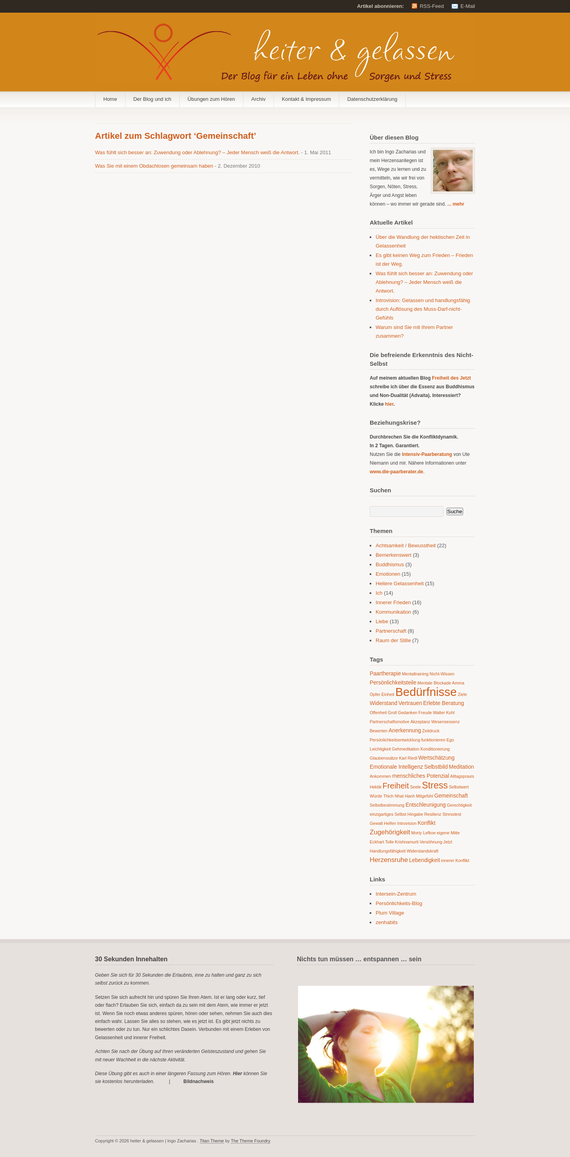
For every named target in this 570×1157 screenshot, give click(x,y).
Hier (237, 1073)
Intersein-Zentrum (396, 894)
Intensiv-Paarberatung (427, 454)
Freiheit (395, 785)
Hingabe (415, 814)
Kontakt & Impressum (306, 99)
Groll (392, 712)
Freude (425, 712)
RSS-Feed (432, 6)
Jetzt (447, 841)
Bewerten (379, 730)
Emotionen (388, 574)
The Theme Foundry (250, 1140)
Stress (435, 785)
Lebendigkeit (424, 860)
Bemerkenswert (393, 555)
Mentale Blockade (434, 683)
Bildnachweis (198, 1081)
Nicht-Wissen (441, 673)
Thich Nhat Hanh (399, 796)
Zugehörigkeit (390, 832)
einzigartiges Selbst (388, 814)
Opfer (375, 694)
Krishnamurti (407, 841)
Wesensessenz (445, 721)
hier (389, 404)
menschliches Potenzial (420, 776)
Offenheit (378, 712)
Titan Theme (212, 1140)
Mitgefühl (424, 796)
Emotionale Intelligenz (396, 767)
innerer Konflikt (455, 860)
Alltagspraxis (462, 776)
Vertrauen (410, 703)
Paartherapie (385, 674)
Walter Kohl (444, 712)
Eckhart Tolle (382, 841)
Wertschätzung (436, 758)
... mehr (455, 204)
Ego (450, 739)
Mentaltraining (415, 673)
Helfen (390, 823)
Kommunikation (393, 612)
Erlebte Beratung (443, 703)
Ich (379, 593)
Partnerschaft (391, 631)
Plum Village (390, 913)
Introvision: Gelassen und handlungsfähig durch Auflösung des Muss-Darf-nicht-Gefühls (423, 309)
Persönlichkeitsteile (393, 683)
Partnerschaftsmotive (389, 721)
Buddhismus (390, 564)
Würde (376, 796)
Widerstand (383, 703)
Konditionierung (435, 749)
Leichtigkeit (380, 749)
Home (110, 99)
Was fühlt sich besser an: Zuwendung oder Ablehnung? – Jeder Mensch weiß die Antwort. (198, 152)
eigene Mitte (448, 832)
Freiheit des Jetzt (451, 378)
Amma (458, 683)
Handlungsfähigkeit (388, 851)
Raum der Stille (393, 640)
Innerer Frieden (393, 602)
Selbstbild (436, 767)
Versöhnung (431, 841)
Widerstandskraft (422, 851)
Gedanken (407, 712)
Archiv (258, 99)
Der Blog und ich (152, 99)
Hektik (376, 787)
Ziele (462, 694)
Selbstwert (459, 787)
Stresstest (452, 814)
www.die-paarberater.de (396, 472)
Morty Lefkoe (423, 832)
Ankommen (380, 776)
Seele (415, 787)
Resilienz (432, 814)
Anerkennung (405, 731)
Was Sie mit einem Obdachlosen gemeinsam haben (155, 166)
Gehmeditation (405, 749)
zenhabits (387, 922)
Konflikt (426, 823)
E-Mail (467, 6)
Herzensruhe (389, 860)
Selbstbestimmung (387, 805)
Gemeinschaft (451, 796)
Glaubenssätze (384, 758)
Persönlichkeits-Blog (399, 903)
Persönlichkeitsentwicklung (395, 739)
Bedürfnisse (426, 691)
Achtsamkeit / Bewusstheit (406, 545)
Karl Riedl (408, 758)
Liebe (382, 621)
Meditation (461, 767)
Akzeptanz (420, 721)
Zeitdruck (431, 730)
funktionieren (433, 739)
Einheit (387, 694)
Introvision (407, 823)
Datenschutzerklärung (372, 99)
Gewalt (376, 823)
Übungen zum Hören (211, 99)
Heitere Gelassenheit (400, 583)
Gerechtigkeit (459, 805)
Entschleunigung (425, 805)
